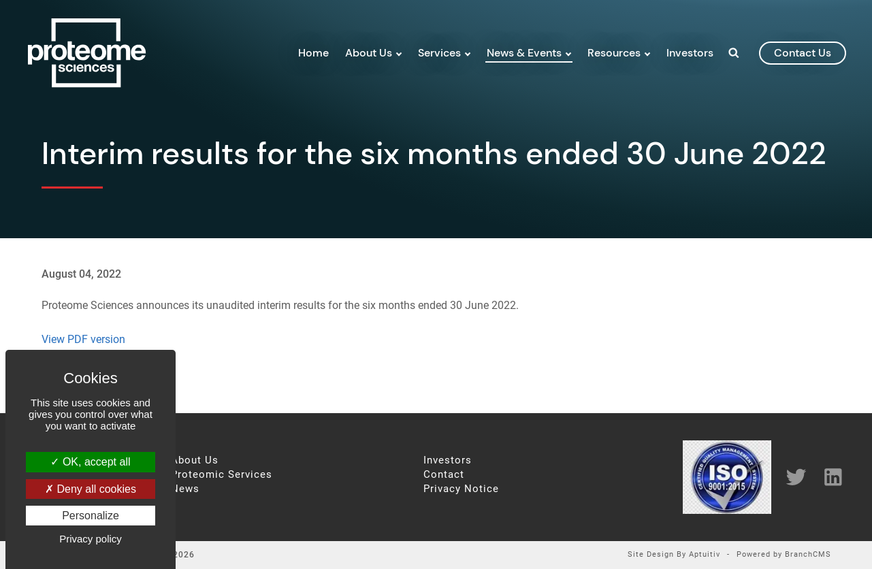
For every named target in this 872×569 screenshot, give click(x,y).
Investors (447, 460)
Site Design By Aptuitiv (674, 555)
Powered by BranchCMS (784, 555)
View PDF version (83, 339)
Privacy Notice (461, 489)
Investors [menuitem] (689, 54)
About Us (195, 460)
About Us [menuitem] (368, 54)
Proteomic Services (221, 475)
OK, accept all (90, 462)
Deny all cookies (90, 489)
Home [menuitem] (313, 54)
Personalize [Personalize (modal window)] (90, 515)
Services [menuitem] (439, 54)
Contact (443, 475)
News (185, 489)
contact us (802, 54)
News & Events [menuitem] (524, 54)
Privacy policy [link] (90, 538)
